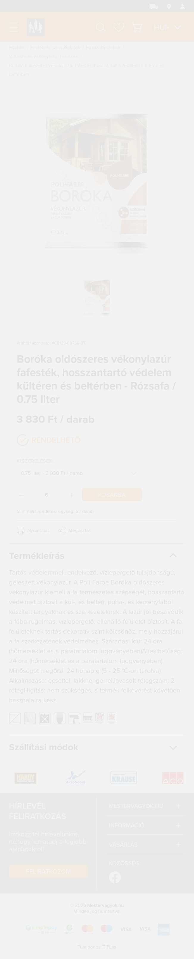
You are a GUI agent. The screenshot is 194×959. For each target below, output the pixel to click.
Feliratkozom (48, 871)
